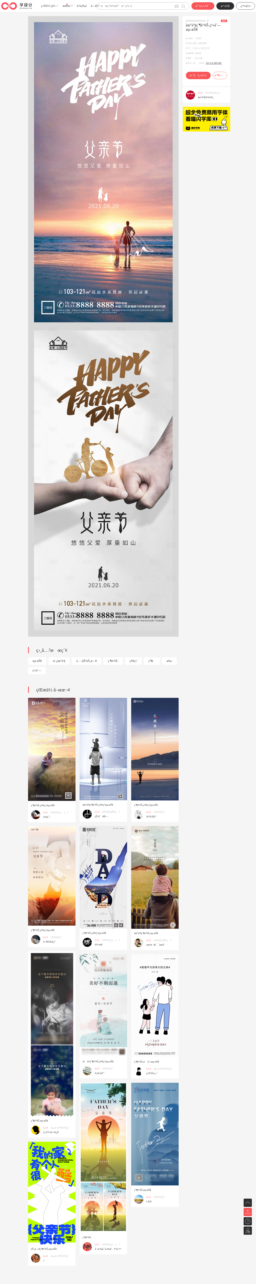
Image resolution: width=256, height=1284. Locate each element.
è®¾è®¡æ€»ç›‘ (213, 92)
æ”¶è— (219, 75)
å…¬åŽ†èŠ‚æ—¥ (86, 661)
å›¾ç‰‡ (82, 5)
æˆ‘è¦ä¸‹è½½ (198, 75)
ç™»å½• (246, 6)
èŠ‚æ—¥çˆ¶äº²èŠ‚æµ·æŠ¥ (44, 1249)
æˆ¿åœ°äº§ (59, 661)
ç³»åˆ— (37, 670)
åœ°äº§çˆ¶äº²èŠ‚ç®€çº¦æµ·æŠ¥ (98, 804)
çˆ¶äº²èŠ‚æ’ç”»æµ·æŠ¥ (146, 1061)
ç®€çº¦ (133, 661)
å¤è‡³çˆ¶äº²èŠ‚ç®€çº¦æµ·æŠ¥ (98, 1061)
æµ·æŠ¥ (37, 661)
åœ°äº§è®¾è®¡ (206, 97)
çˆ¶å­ (151, 661)
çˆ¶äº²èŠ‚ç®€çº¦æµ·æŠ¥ (43, 805)
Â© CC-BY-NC (214, 63)
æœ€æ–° (68, 5)
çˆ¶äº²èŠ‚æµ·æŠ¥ (39, 1120)
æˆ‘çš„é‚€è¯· (203, 5)
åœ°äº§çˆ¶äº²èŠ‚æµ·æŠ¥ (146, 933)
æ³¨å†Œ (225, 6)
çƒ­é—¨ (55, 5)
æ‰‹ (169, 661)
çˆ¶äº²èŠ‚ (113, 661)
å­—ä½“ (95, 5)
